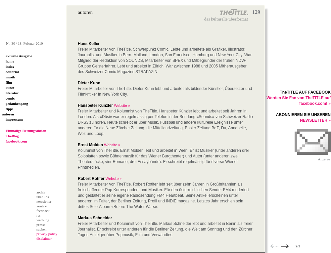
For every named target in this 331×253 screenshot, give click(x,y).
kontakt (41, 206)
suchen (41, 229)
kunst (10, 88)
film (9, 82)
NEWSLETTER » (315, 120)
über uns (42, 197)
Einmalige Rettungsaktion (26, 131)
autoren (8, 114)
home (10, 61)
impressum (14, 119)
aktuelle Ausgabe (19, 56)
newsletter (43, 201)
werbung (42, 220)
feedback (43, 211)
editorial (12, 72)
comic (10, 98)
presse (41, 225)
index (10, 66)
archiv (40, 192)
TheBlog (12, 136)
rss (38, 215)
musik (10, 77)
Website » (122, 105)
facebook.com (16, 141)
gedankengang (17, 103)
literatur (12, 93)
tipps (9, 109)
